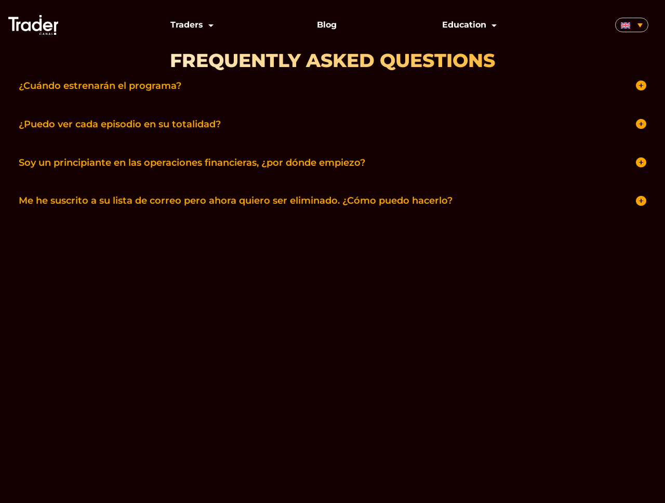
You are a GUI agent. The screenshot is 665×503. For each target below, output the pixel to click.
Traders (186, 25)
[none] (631, 25)
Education (464, 25)
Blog (327, 25)
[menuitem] (631, 25)
